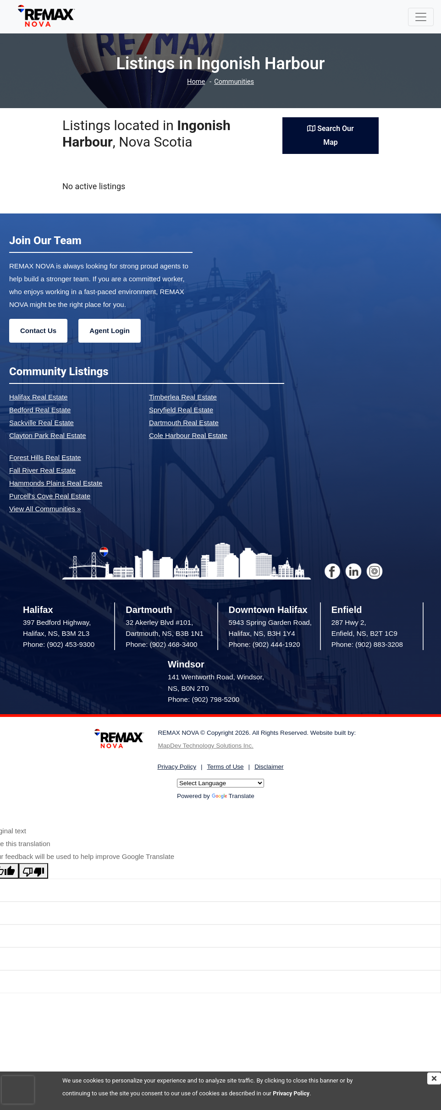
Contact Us (38, 330)
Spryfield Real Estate (181, 410)
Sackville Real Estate (41, 423)
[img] (434, 1078)
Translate (233, 796)
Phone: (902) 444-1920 (264, 644)
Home (195, 81)
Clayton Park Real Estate (47, 435)
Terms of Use (225, 766)
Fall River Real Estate (42, 470)
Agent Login (109, 330)
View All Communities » (45, 509)
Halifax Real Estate (38, 397)
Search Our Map (330, 135)
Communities (234, 81)
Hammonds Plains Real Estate (55, 483)
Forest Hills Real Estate (45, 457)
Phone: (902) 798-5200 (203, 699)
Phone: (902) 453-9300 (58, 644)
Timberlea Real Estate (183, 397)
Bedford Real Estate (40, 410)
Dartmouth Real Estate (184, 423)
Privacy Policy (291, 1093)
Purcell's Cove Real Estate (49, 496)
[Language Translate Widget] (220, 783)
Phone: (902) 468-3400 (161, 644)
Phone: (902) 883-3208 (367, 644)
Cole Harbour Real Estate (188, 435)
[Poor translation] (33, 871)
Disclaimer (268, 766)
